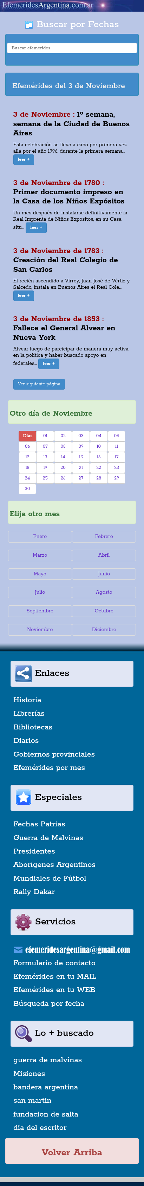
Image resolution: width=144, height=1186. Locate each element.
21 (81, 467)
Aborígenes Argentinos (54, 865)
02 (62, 436)
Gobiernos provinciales (54, 754)
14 (63, 457)
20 (62, 467)
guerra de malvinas (47, 1060)
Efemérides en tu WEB (54, 990)
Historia (27, 700)
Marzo (40, 555)
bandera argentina (45, 1087)
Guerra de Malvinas (48, 838)
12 (27, 457)
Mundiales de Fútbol (49, 879)
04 (99, 436)
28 (98, 478)
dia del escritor (39, 1128)
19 (45, 467)
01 (45, 436)
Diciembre (104, 629)
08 (62, 446)
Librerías (29, 714)
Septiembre (40, 611)
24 (27, 478)
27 (81, 478)
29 (116, 478)
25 (45, 478)
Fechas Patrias (39, 824)
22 (98, 467)
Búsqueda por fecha (48, 1004)
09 (80, 446)
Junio (104, 574)
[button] (23, 159)
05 (116, 436)
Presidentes (34, 851)
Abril (104, 555)
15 (81, 457)
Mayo (40, 574)
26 (63, 478)
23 (116, 467)
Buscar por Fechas (72, 24)
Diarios (26, 741)
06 (27, 446)
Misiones (29, 1074)
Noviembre (40, 629)
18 (27, 467)
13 (45, 457)
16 (99, 457)
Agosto (104, 592)
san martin (32, 1101)
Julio (40, 592)
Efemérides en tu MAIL (54, 977)
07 (45, 446)
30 (27, 488)
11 (116, 446)
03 (80, 436)
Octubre (103, 611)
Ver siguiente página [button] (39, 384)
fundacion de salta (45, 1114)
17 (117, 457)
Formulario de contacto (54, 963)
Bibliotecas (32, 727)
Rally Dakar (34, 892)
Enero (40, 536)
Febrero (104, 536)
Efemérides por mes (49, 768)
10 (99, 446)
